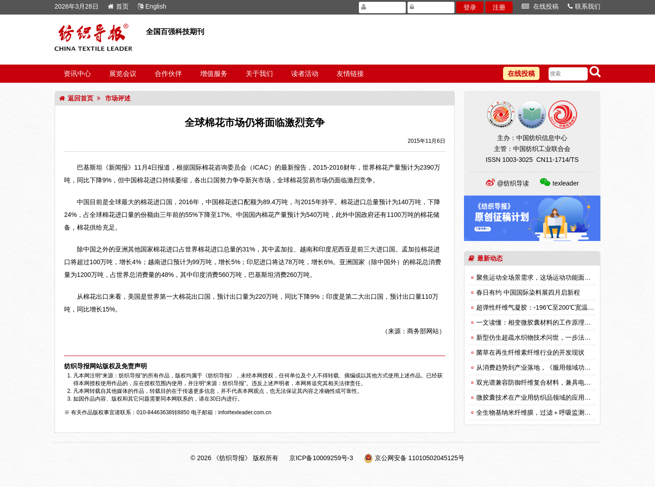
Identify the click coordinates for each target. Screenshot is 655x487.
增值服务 (213, 73)
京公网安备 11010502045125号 (419, 458)
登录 (470, 7)
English (152, 6)
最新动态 (486, 258)
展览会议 (122, 73)
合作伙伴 (168, 73)
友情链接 (350, 73)
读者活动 (304, 73)
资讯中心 (77, 73)
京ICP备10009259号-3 (321, 458)
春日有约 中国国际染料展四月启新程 (528, 292)
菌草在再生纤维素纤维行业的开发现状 (530, 352)
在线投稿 (540, 6)
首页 (118, 6)
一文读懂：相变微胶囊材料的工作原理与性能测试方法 (552, 322)
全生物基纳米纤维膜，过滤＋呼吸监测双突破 (540, 412)
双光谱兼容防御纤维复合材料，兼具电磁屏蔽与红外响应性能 (562, 382)
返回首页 (76, 98)
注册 (499, 7)
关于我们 (259, 73)
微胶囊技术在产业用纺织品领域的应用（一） (540, 397)
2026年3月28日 (77, 6)
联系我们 (584, 6)
